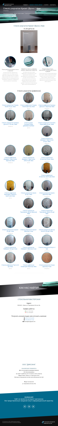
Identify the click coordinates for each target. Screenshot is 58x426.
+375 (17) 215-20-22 (29, 318)
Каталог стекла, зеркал (36, 5)
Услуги (46, 5)
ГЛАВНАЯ (25, 5)
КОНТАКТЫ (53, 5)
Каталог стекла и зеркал (19, 13)
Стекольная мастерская (8, 13)
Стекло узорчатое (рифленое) (31, 13)
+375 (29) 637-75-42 (29, 319)
